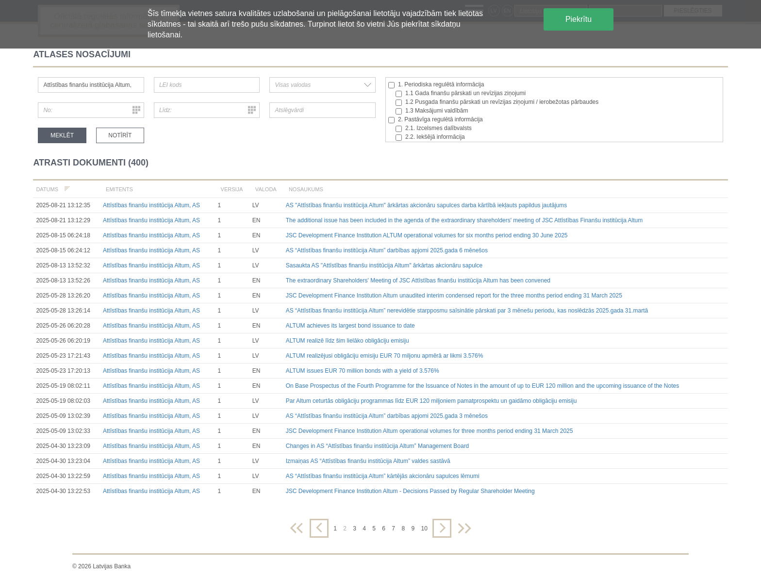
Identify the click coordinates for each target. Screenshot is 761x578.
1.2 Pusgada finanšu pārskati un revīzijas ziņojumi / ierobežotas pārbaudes (497, 102)
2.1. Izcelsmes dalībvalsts (434, 128)
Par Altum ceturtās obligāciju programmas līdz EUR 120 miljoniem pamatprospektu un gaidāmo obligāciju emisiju (431, 400)
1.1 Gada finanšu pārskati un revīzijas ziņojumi (461, 93)
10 (424, 528)
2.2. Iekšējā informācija (430, 137)
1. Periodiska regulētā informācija (436, 84)
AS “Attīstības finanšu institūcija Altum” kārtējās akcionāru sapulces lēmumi (383, 476)
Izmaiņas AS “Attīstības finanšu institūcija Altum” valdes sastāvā (368, 461)
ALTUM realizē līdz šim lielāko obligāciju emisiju (347, 340)
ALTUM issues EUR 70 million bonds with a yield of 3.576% (362, 370)
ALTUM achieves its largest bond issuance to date (350, 325)
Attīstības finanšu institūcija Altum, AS (151, 205)
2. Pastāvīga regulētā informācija (435, 119)
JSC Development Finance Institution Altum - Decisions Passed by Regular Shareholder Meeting (410, 491)
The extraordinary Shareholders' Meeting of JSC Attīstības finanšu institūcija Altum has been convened (418, 280)
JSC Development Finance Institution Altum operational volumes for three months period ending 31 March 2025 (429, 431)
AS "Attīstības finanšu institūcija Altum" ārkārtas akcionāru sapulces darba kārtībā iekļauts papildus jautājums (426, 205)
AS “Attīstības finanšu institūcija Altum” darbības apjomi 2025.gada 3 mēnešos (387, 416)
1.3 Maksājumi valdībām (432, 111)
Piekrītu (578, 19)
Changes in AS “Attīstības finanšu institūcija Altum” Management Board (377, 446)
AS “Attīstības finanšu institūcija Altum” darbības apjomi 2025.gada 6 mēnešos (387, 250)
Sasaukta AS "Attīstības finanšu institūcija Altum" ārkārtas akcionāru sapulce (384, 265)
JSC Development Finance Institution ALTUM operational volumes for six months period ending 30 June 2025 (427, 235)
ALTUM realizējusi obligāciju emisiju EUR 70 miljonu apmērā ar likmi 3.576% (384, 355)
